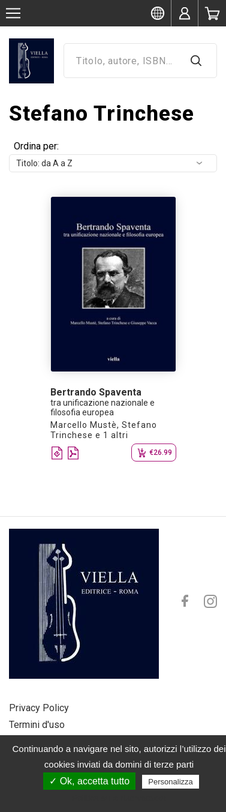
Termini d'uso (37, 724)
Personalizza (170, 781)
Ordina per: (36, 146)
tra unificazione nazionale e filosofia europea (102, 407)
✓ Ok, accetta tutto (89, 781)
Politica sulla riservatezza (119, 798)
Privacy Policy (39, 708)
